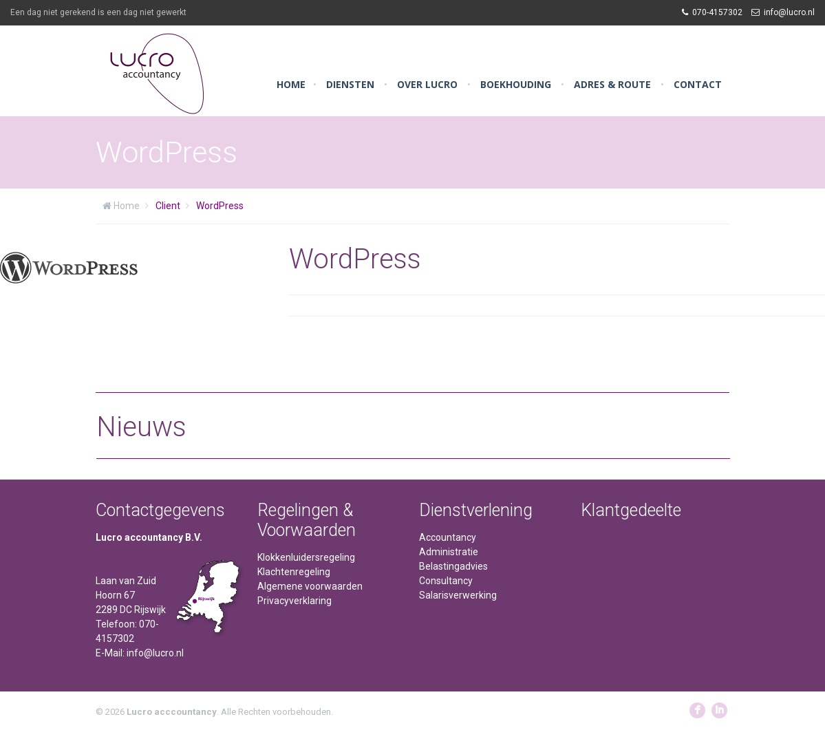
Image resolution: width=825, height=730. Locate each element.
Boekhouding (515, 84)
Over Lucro (427, 84)
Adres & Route (612, 84)
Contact (698, 84)
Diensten (350, 84)
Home (291, 84)
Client (168, 205)
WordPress (220, 205)
